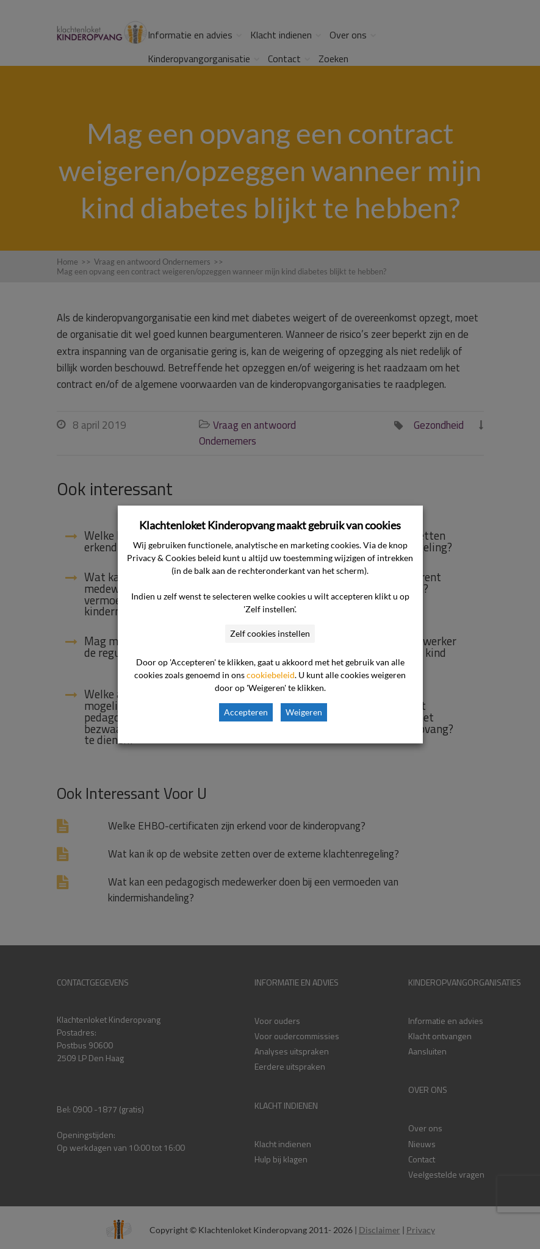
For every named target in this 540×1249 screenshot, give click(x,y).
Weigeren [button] (304, 712)
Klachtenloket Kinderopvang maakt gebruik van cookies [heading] (270, 525)
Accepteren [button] (246, 712)
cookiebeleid (271, 675)
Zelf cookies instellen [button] (270, 633)
